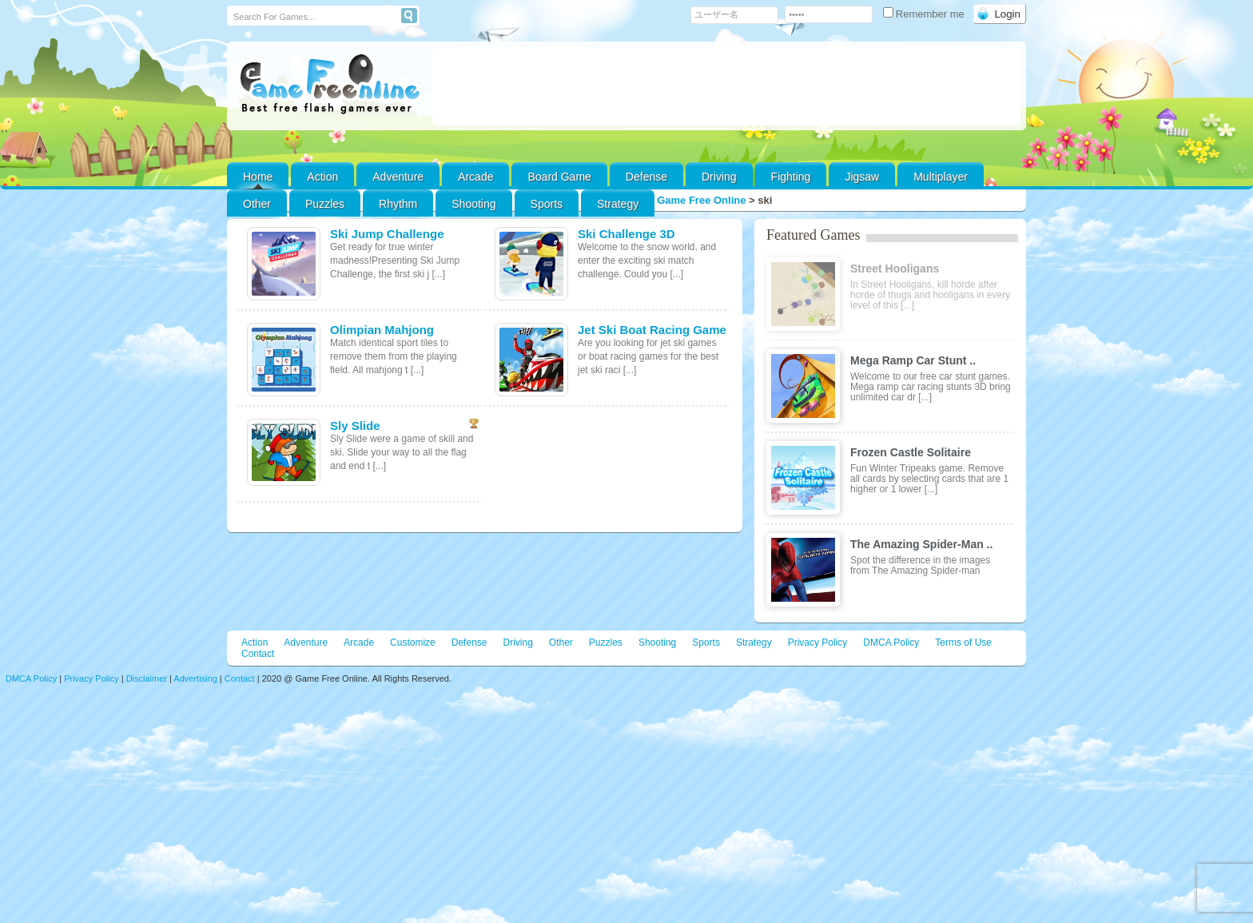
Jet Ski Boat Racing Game (652, 329)
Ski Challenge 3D (626, 234)
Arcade (475, 176)
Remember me (925, 14)
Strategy (617, 203)
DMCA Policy (891, 642)
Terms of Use (963, 642)
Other (561, 642)
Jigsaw (862, 176)
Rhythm (398, 203)
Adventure (398, 176)
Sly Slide (355, 425)
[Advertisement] (726, 86)
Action (322, 176)
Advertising (195, 678)
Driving (719, 176)
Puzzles (324, 203)
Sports (547, 203)
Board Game (559, 176)
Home (257, 176)
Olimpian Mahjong (382, 329)
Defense (646, 176)
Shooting (473, 203)
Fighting (791, 176)
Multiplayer (940, 176)
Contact (257, 653)
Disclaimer (146, 678)
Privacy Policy (818, 642)
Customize (413, 642)
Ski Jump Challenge (387, 234)
